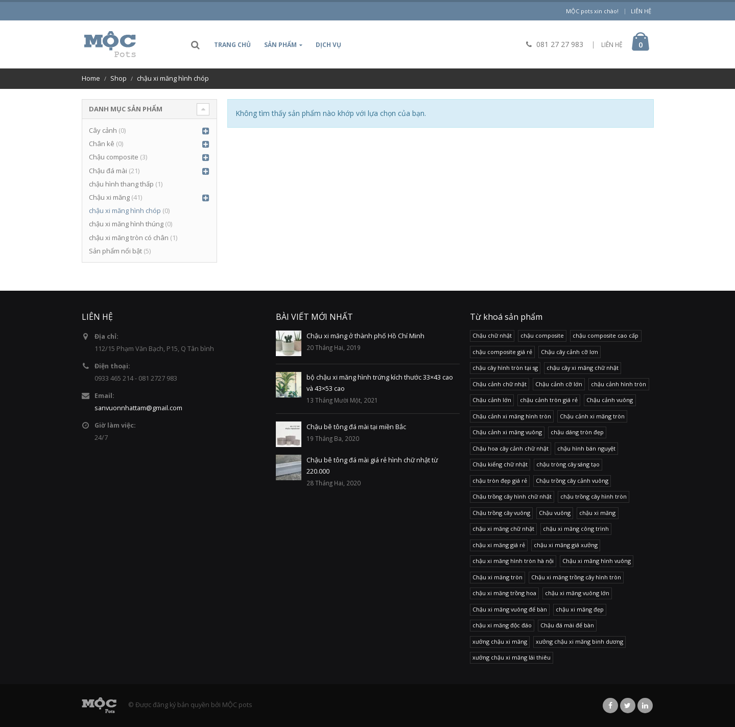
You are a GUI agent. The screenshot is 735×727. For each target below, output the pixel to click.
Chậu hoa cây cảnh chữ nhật (510, 448)
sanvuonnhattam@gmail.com (138, 408)
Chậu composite (113, 156)
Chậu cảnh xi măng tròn (592, 416)
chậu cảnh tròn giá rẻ (549, 400)
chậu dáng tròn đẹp (577, 432)
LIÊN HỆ (612, 44)
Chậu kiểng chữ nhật (500, 464)
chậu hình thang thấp (121, 184)
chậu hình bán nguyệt (586, 448)
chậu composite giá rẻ (502, 352)
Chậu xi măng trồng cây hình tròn (576, 577)
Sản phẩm (280, 44)
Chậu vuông (555, 513)
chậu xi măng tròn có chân (129, 237)
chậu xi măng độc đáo (502, 625)
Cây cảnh (103, 130)
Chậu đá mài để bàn (567, 625)
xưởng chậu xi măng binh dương (579, 641)
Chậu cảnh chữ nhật (499, 384)
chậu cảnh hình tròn (618, 384)
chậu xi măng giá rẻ (498, 545)
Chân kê (101, 143)
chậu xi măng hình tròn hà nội (513, 561)
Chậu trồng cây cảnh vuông (572, 480)
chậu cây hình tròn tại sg (505, 367)
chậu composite (542, 335)
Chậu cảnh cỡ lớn (558, 384)
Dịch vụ (328, 44)
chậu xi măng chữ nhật (503, 528)
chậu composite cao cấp (605, 335)
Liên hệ (641, 11)
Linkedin (645, 705)
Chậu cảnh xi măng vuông (507, 432)
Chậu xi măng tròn (497, 577)
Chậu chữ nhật (492, 335)
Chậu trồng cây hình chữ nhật (512, 496)
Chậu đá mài (108, 170)
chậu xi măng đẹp (580, 609)
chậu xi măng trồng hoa (504, 593)
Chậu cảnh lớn (491, 400)
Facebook (610, 705)
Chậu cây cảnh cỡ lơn (569, 352)
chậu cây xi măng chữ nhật (583, 367)
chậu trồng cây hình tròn (593, 496)
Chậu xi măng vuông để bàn (509, 609)
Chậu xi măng (109, 197)
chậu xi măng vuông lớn (577, 593)
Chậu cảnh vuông (609, 400)
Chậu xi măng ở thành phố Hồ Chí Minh (365, 336)
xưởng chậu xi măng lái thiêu (511, 657)
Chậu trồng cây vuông (501, 513)
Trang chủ (232, 44)
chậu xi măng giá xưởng (566, 545)
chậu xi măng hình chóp (125, 210)
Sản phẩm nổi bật (115, 250)
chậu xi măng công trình (576, 528)
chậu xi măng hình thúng (126, 223)
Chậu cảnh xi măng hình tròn (511, 416)
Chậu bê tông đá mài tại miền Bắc (356, 427)
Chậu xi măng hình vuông (596, 561)
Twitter (627, 705)
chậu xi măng (597, 513)
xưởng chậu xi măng (499, 641)
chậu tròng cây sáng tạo (568, 464)
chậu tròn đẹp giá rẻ (499, 480)
